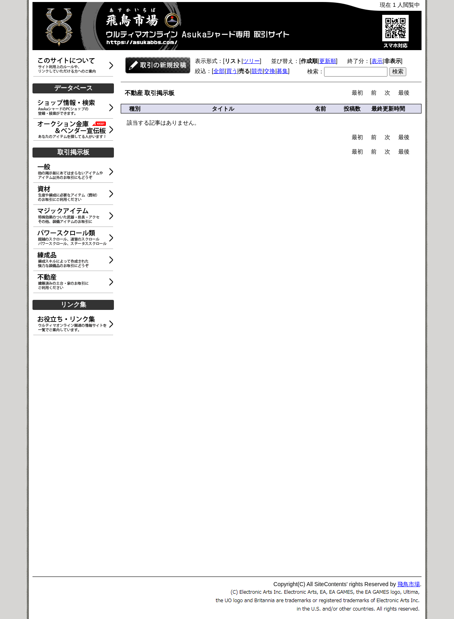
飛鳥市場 (408, 584)
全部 (219, 71)
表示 (377, 61)
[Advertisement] (74, 456)
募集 (282, 71)
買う (231, 71)
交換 (269, 71)
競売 (257, 71)
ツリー (251, 61)
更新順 (327, 61)
